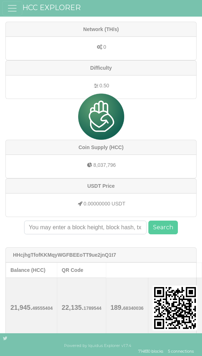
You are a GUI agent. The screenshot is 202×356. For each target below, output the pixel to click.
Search (163, 227)
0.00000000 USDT (104, 204)
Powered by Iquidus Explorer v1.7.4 (97, 345)
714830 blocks (150, 352)
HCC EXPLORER (51, 7)
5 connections (181, 352)
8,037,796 (104, 165)
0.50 (104, 85)
